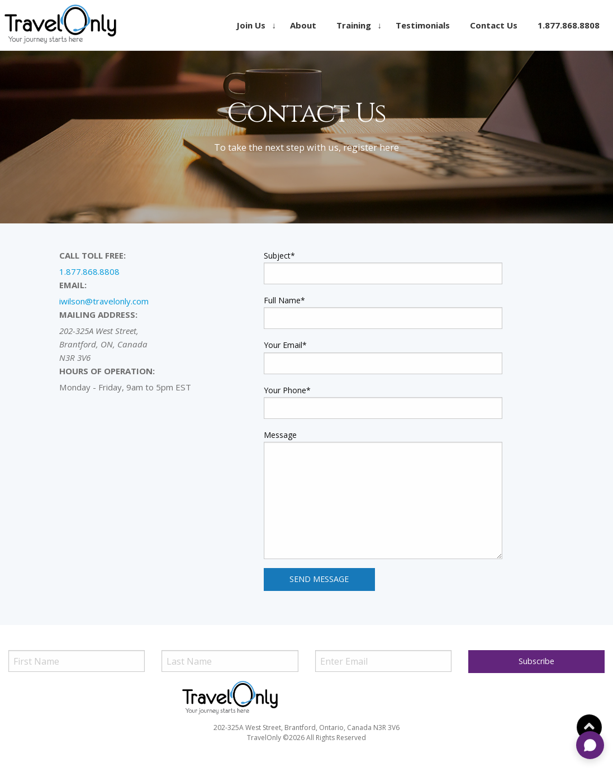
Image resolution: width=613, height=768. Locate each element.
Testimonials (423, 25)
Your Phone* (287, 390)
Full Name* (284, 300)
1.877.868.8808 (569, 25)
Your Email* (285, 345)
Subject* (279, 255)
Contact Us (493, 25)
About (303, 25)
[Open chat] (590, 745)
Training (353, 25)
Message (280, 435)
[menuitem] (253, 25)
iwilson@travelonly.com (104, 301)
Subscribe (536, 661)
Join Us (250, 25)
